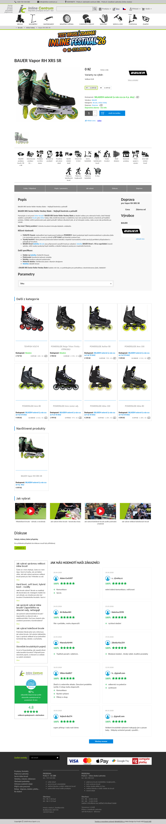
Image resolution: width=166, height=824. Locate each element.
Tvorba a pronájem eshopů (104, 821)
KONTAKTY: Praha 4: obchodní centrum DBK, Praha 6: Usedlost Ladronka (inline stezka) (99, 2)
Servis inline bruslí (21, 776)
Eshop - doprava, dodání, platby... (26, 789)
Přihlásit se (20, 548)
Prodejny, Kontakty (21, 771)
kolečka (36, 244)
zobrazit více (140, 239)
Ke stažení (18, 791)
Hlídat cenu (91, 121)
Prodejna (105, 9)
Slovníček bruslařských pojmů (31, 647)
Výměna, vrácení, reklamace (24, 779)
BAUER (94, 100)
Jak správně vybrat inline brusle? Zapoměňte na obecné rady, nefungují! (28, 608)
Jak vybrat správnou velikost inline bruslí (30, 565)
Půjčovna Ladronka (21, 774)
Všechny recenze (101, 741)
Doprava (95, 105)
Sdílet (99, 121)
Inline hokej (30, 28)
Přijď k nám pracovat (22, 786)
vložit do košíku (110, 113)
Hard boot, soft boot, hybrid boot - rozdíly (30, 585)
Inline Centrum (36, 9)
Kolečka (79, 244)
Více (18, 580)
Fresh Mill (147, 821)
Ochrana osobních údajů (23, 784)
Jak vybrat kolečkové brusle (30, 628)
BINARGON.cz (120, 821)
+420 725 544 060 (23, 2)
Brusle (20, 28)
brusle (41, 216)
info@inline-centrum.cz (48, 2)
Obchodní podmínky (22, 781)
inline (36, 216)
